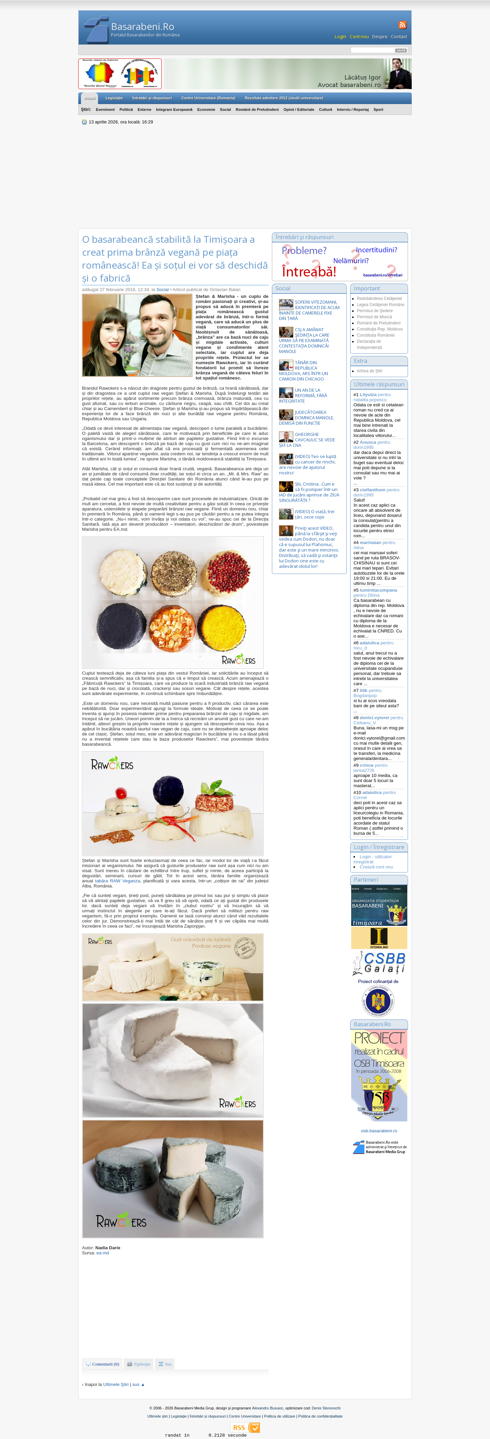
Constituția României (376, 335)
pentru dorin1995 (372, 445)
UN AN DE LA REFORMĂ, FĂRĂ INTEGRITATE (303, 395)
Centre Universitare (245, 1416)
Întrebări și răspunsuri (208, 1416)
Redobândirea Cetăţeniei (379, 298)
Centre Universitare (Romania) (208, 98)
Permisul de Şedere (375, 310)
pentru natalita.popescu (372, 397)
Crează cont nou (376, 866)
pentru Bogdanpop (367, 693)
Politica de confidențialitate (320, 1416)
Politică (126, 109)
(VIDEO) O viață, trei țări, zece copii (314, 514)
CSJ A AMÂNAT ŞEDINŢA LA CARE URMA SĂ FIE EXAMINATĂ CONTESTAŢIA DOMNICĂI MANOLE (304, 340)
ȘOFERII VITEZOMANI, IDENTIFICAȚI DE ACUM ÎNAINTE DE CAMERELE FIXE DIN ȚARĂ (309, 310)
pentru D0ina (375, 593)
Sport (378, 109)
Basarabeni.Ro (143, 26)
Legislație (178, 1416)
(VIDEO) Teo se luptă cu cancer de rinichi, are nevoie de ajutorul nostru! (307, 464)
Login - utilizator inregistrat (373, 859)
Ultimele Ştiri (116, 1384)
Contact (399, 36)
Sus (165, 1364)
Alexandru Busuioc (267, 1408)
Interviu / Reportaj (353, 109)
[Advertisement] (245, 177)
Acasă (89, 98)
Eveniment (105, 109)
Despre (380, 36)
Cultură (325, 109)
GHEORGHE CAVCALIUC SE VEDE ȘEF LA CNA (307, 439)
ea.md (102, 1252)
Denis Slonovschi (326, 1408)
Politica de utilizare (279, 1416)
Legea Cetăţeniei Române (380, 304)
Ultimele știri (157, 1416)
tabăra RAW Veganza (117, 880)
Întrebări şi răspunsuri (152, 98)
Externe (144, 109)
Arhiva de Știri (369, 371)
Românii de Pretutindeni (257, 109)
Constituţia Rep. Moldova (380, 329)
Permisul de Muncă (374, 317)
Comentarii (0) (102, 1364)
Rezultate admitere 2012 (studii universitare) (284, 98)
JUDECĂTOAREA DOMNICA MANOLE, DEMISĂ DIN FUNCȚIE (306, 417)
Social (225, 109)
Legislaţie (114, 98)
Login (340, 36)
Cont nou (359, 36)
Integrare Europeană (174, 109)
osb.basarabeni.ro (379, 1130)
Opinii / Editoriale (298, 109)
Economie (206, 109)
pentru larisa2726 (371, 768)
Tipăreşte (138, 1364)
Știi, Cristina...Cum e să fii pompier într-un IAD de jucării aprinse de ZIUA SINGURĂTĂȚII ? (309, 492)
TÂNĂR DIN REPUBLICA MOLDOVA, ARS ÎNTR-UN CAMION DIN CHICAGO (303, 370)
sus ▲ (138, 1384)
